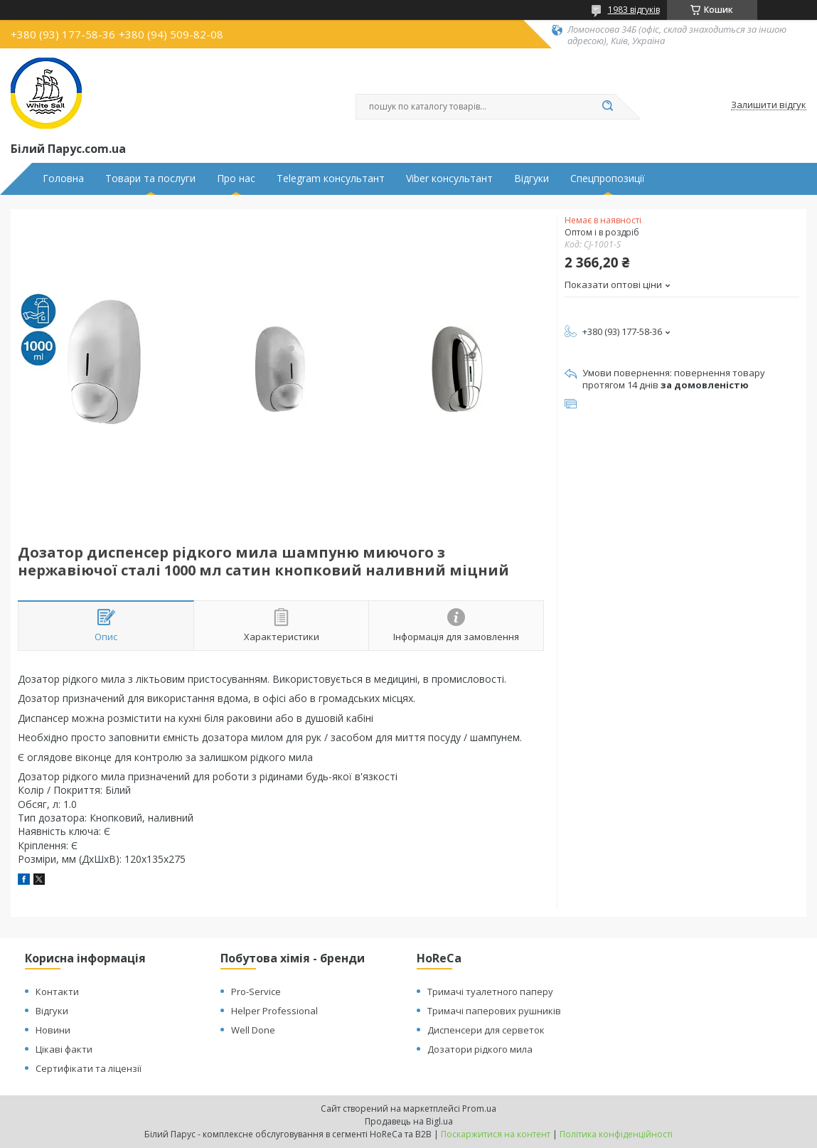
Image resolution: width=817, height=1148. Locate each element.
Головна (63, 179)
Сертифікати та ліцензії (88, 1068)
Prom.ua (479, 1108)
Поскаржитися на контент (495, 1134)
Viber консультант (449, 179)
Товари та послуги (150, 179)
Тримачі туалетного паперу (490, 991)
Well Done (253, 1030)
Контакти (57, 991)
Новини (53, 1030)
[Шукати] (608, 106)
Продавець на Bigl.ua (409, 1121)
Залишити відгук (768, 105)
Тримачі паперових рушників (494, 1010)
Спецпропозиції (607, 179)
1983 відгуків (634, 10)
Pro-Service (256, 991)
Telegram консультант (331, 179)
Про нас (236, 179)
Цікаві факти (64, 1049)
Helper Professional (274, 1010)
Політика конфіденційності (616, 1134)
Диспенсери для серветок (486, 1030)
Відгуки (531, 179)
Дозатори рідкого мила (480, 1049)
